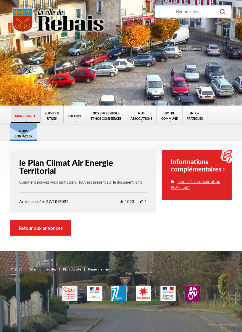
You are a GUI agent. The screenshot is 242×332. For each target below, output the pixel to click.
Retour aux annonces (41, 228)
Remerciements (100, 269)
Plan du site (72, 269)
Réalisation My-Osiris (222, 324)
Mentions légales (43, 269)
